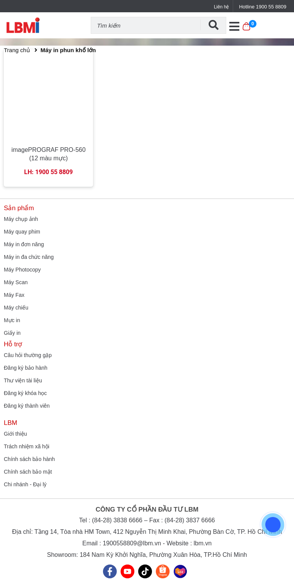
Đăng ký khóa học (25, 393)
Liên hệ (221, 7)
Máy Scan (16, 282)
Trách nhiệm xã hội (26, 446)
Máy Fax (14, 295)
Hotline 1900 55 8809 (262, 7)
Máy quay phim (22, 232)
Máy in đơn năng (24, 244)
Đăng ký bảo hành (25, 368)
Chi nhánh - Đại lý (25, 484)
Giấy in (12, 333)
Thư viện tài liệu (23, 380)
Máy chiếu (16, 308)
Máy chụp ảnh (21, 219)
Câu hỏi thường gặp (28, 355)
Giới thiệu (15, 434)
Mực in (12, 320)
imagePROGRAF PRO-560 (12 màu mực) (48, 153)
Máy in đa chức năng (29, 257)
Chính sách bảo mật (28, 472)
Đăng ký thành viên (27, 406)
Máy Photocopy (22, 270)
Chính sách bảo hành (29, 459)
